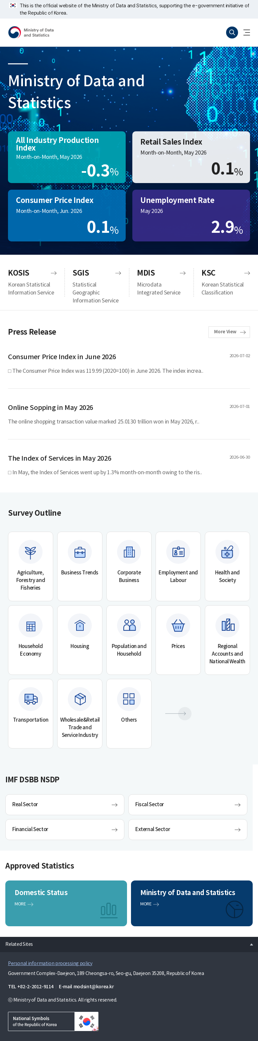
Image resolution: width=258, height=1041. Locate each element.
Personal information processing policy (50, 963)
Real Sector (25, 805)
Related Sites (16, 942)
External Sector (152, 829)
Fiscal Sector (149, 805)
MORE (20, 904)
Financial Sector (30, 829)
